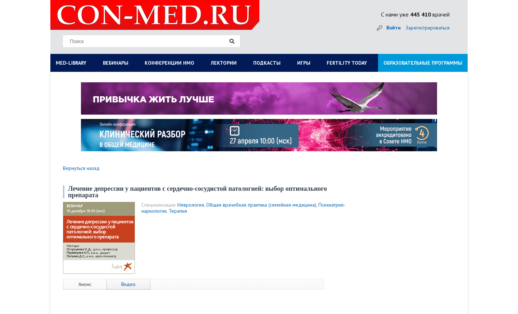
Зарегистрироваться (428, 27)
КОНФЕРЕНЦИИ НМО (169, 63)
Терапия (178, 211)
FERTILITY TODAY (347, 63)
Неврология (190, 205)
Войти (393, 27)
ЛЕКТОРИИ (224, 63)
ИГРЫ (303, 63)
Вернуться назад (81, 168)
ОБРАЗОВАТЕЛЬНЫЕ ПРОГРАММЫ (422, 63)
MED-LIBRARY (71, 63)
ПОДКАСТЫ (267, 63)
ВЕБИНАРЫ (115, 63)
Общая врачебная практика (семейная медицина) (261, 205)
